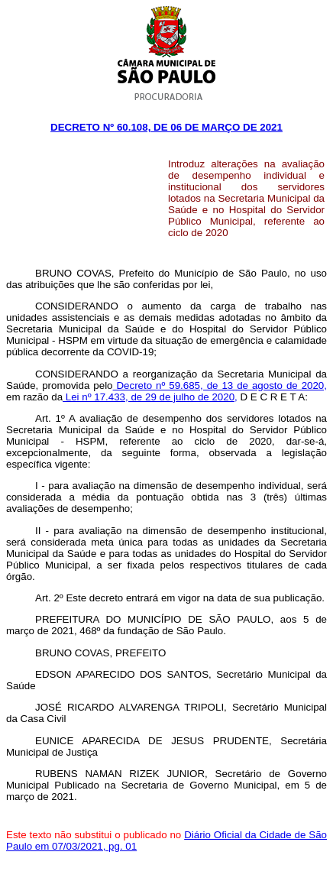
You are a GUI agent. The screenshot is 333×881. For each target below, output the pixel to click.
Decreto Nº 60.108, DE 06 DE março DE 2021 (166, 127)
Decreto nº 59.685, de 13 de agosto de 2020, (220, 385)
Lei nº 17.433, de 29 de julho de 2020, (150, 397)
